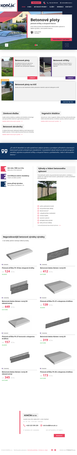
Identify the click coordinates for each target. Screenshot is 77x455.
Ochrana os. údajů (43, 450)
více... (60, 225)
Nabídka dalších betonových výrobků (12, 121)
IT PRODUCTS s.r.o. (70, 450)
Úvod (23, 7)
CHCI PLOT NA (68, 102)
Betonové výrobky (41, 7)
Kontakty (68, 7)
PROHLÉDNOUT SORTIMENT (61, 39)
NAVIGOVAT (59, 435)
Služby (52, 7)
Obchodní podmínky (32, 450)
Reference (60, 7)
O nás (29, 7)
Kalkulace (36, 3)
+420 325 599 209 (30, 425)
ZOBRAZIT (32, 78)
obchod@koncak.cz (48, 425)
